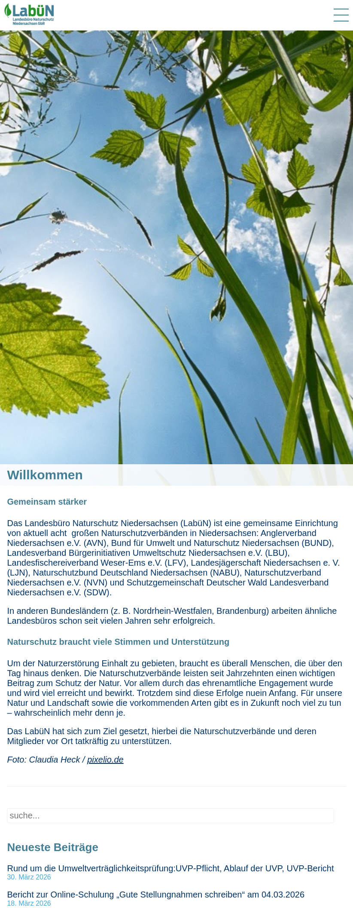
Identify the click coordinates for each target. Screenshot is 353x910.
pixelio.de (105, 759)
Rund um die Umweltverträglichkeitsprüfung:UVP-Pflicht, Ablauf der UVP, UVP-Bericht (170, 868)
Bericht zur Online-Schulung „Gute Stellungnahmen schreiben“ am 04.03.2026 (155, 894)
